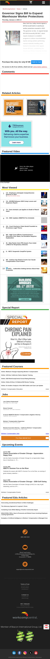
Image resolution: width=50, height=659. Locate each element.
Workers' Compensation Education (12, 389)
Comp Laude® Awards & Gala (25, 607)
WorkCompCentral (9, 9)
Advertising (25, 598)
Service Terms (25, 586)
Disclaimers (25, 589)
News (19, 9)
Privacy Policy (25, 587)
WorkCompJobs (25, 605)
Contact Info (25, 596)
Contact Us (25, 595)
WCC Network (25, 604)
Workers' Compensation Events (11, 492)
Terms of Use (25, 584)
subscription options (40, 67)
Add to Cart (36, 62)
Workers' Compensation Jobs (10, 433)
